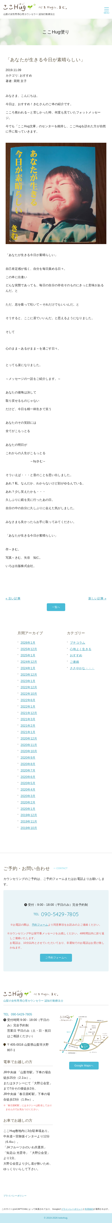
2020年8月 (27, 764)
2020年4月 (27, 789)
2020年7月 (27, 770)
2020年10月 (28, 751)
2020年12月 (28, 738)
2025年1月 (27, 655)
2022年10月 (28, 693)
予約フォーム (40, 924)
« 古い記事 (13, 598)
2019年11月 (28, 821)
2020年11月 (28, 745)
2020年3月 (27, 796)
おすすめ (76, 655)
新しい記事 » (97, 598)
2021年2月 (27, 725)
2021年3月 (27, 719)
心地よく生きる (80, 649)
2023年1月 (27, 681)
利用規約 (89, 1209)
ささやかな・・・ (82, 668)
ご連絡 (74, 661)
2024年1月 (27, 668)
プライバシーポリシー (14, 1195)
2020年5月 (27, 783)
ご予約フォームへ (56, 957)
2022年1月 (27, 706)
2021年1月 (27, 732)
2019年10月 (28, 828)
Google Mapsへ (83, 1065)
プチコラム (77, 642)
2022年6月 (27, 700)
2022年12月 (28, 687)
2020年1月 (27, 808)
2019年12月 (28, 815)
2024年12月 (28, 661)
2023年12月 (28, 674)
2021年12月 (28, 713)
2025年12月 (28, 649)
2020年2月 (27, 802)
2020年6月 (27, 777)
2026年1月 (27, 642)
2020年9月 (27, 757)
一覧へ (56, 607)
